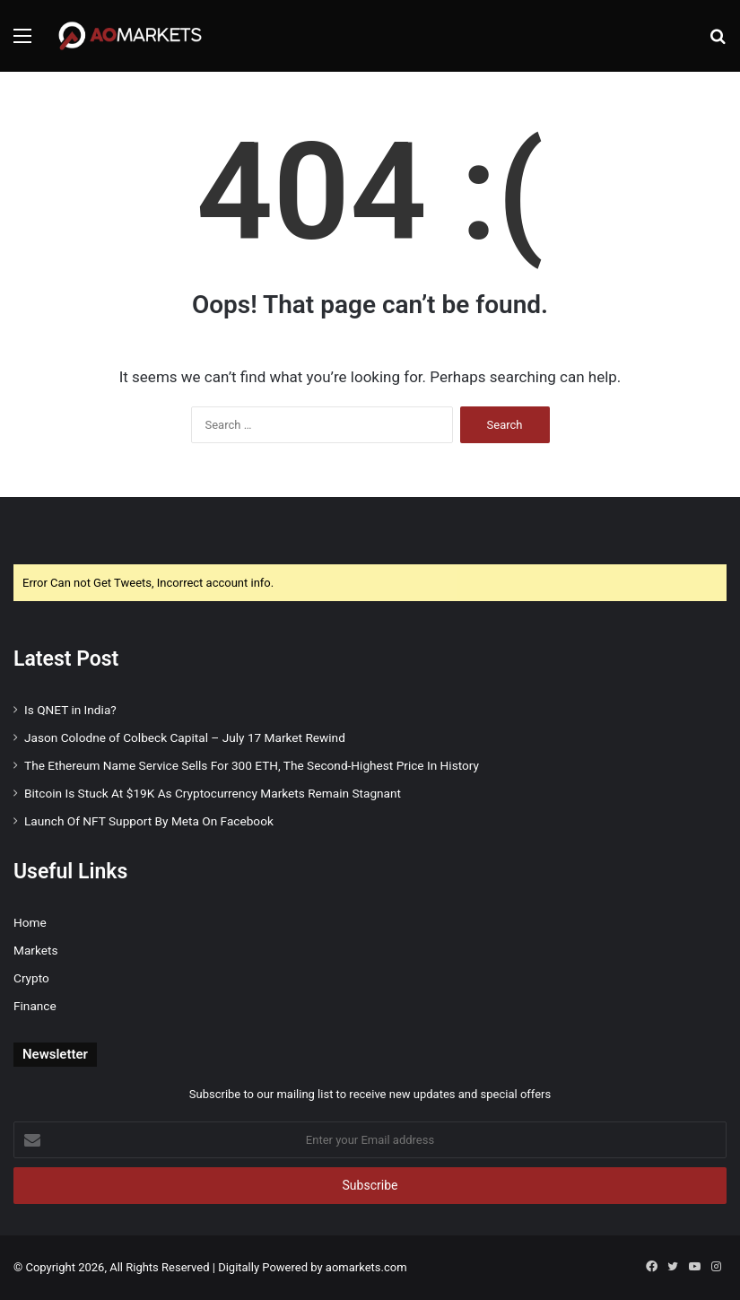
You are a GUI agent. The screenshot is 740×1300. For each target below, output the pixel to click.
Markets (35, 950)
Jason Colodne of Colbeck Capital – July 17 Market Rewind (184, 737)
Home (30, 922)
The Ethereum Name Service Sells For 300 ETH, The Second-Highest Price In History (251, 765)
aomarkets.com (366, 1267)
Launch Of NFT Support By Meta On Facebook (149, 821)
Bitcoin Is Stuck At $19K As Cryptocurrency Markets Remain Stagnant (212, 793)
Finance (35, 1006)
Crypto (31, 978)
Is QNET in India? (70, 709)
